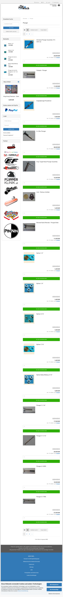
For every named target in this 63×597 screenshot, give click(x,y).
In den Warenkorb (41, 67)
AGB (31, 572)
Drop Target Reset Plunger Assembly (47, 164)
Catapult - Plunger (41, 72)
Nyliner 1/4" (39, 286)
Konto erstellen (6, 135)
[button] (42, 2)
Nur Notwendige (54, 589)
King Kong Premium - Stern (11, 99)
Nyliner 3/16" (40, 316)
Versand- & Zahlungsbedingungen (31, 561)
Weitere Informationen (54, 593)
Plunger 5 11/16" (41, 438)
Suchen (11, 30)
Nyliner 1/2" (39, 255)
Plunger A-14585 (41, 468)
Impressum (31, 566)
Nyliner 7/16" (40, 347)
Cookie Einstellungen (31, 577)
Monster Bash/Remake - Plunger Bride (47, 225)
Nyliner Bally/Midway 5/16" (44, 377)
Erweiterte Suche (11, 34)
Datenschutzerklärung (23, 590)
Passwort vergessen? (8, 137)
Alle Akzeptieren (54, 584)
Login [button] (48, 2)
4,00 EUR (11, 102)
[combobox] (34, 32)
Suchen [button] (36, 2)
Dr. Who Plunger (41, 133)
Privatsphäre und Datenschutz (31, 575)
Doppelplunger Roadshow (43, 103)
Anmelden (11, 131)
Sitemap (31, 569)
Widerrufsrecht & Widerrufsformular (31, 563)
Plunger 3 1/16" (40, 408)
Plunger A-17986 (41, 499)
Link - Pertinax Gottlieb (42, 194)
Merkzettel (56, 2)
